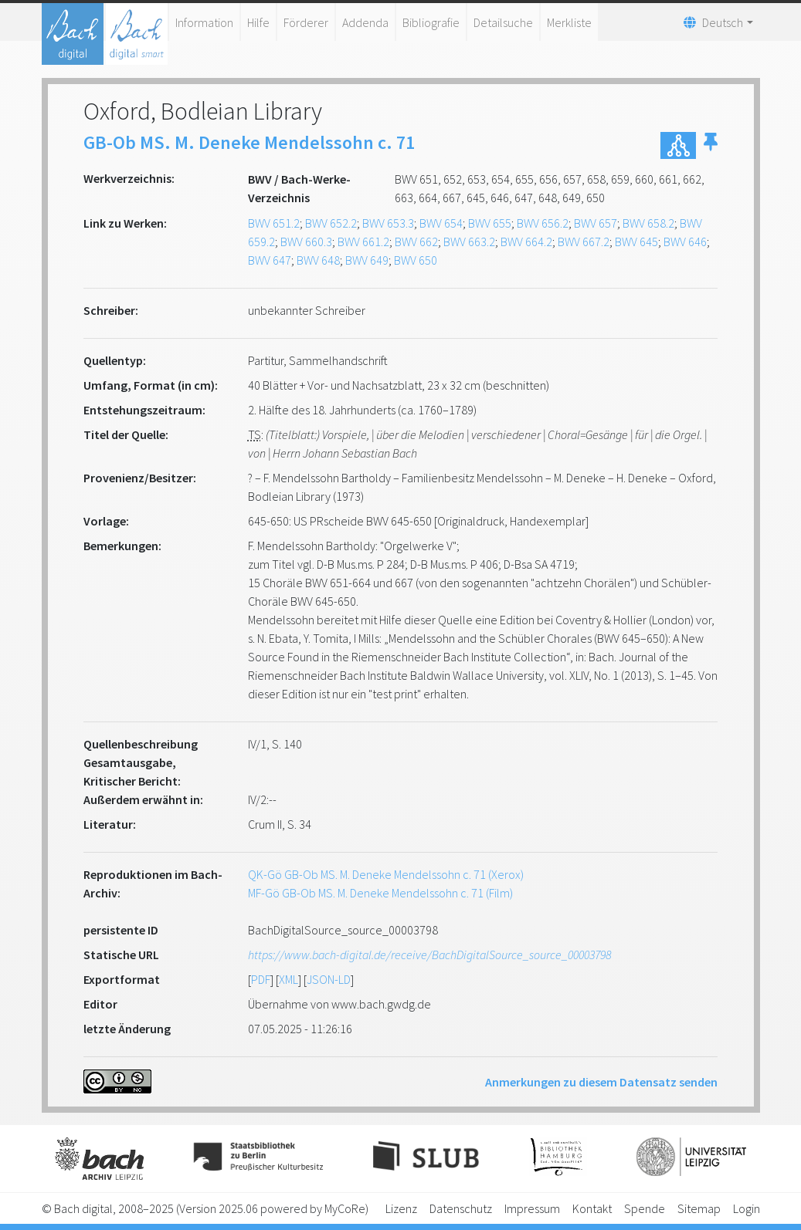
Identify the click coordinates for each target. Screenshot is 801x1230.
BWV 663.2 (469, 241)
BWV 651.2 (274, 223)
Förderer (305, 22)
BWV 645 (636, 241)
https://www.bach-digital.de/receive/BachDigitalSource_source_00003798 (429, 954)
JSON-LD (329, 979)
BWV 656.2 (543, 223)
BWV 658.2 (648, 223)
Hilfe (258, 22)
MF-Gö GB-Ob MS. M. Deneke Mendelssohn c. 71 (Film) (380, 893)
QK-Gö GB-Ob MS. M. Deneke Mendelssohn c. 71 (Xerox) (386, 874)
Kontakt (592, 1208)
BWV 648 (318, 260)
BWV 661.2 (363, 241)
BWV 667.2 (583, 241)
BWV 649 (367, 260)
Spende (644, 1208)
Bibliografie (431, 22)
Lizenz (401, 1208)
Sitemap (699, 1208)
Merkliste (569, 22)
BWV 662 (416, 241)
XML (288, 979)
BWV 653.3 (388, 223)
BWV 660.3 (306, 241)
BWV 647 (269, 260)
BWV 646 (685, 241)
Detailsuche (503, 22)
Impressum (532, 1208)
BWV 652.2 (331, 223)
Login (746, 1208)
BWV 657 (595, 223)
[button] (711, 145)
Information (204, 22)
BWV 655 (489, 223)
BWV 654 (441, 223)
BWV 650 (415, 260)
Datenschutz (460, 1208)
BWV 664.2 (526, 241)
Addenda (365, 22)
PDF (260, 979)
